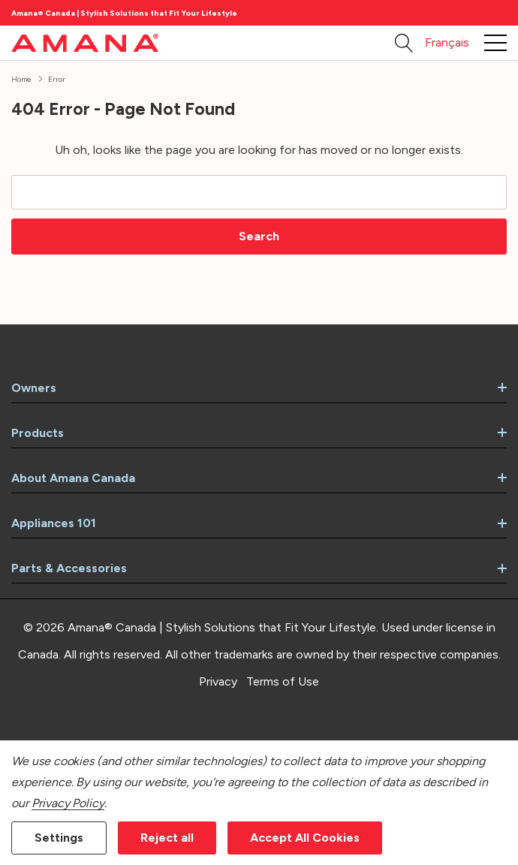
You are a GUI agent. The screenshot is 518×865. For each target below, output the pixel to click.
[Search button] (404, 42)
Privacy (218, 681)
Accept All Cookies (305, 837)
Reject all (167, 837)
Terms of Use (282, 681)
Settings (59, 837)
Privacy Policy (68, 803)
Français (447, 42)
